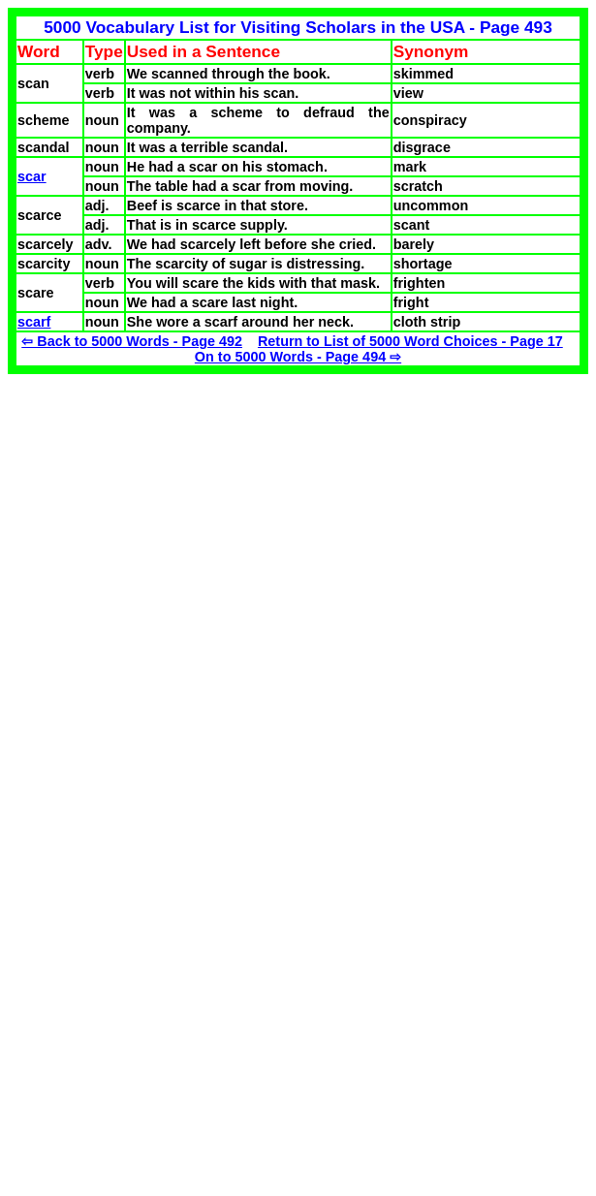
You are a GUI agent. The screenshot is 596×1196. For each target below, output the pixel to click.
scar (32, 176)
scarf (33, 322)
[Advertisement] (170, 509)
